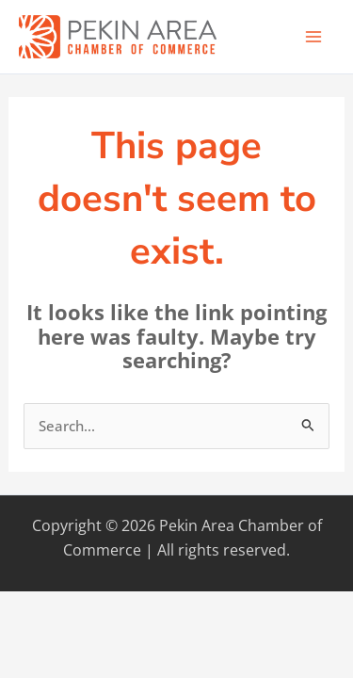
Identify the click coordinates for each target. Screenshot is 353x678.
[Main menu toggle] (313, 36)
